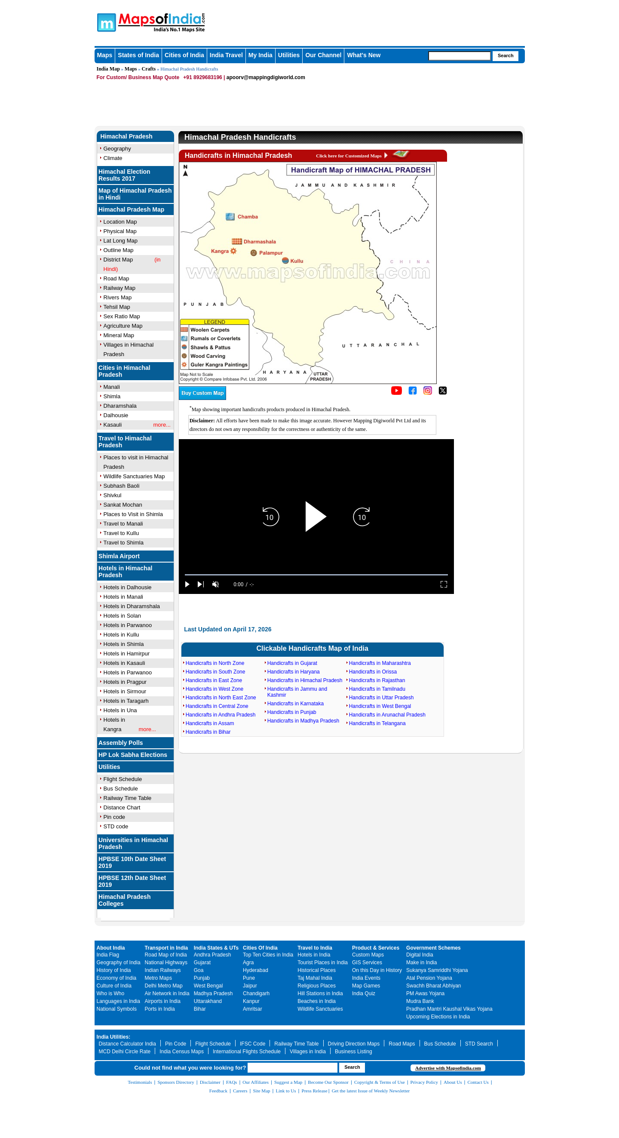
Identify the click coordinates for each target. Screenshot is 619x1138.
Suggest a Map (288, 1082)
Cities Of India (260, 948)
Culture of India (114, 986)
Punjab (202, 978)
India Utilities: (114, 1037)
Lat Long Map (121, 240)
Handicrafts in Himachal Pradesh (305, 680)
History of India (114, 970)
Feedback (218, 1090)
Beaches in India (316, 1001)
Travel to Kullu (121, 533)
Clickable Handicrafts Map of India (312, 648)
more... (162, 424)
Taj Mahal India (314, 978)
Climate (113, 158)
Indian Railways (163, 970)
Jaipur (250, 986)
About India (111, 948)
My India (260, 55)
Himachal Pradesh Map (131, 209)
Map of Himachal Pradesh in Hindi (135, 194)
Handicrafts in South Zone (215, 672)
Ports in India (160, 1009)
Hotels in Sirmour (125, 691)
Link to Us (286, 1090)
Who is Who (111, 993)
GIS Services (367, 963)
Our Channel (323, 55)
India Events (366, 978)
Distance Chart (122, 807)
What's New (363, 55)
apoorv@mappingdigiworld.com (266, 77)
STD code (116, 826)
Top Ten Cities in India (268, 955)
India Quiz (363, 993)
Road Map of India (166, 955)
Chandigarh (256, 993)
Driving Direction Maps (354, 1044)
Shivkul (113, 495)
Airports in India (163, 1001)
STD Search (479, 1044)
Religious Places (316, 986)
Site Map (261, 1090)
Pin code (115, 817)
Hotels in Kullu (121, 634)
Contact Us (478, 1082)
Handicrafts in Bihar (208, 732)
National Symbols (117, 1009)
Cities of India (184, 55)
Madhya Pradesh (213, 993)
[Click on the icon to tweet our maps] (442, 393)
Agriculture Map (123, 326)
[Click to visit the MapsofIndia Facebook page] (412, 393)
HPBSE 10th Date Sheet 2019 (132, 862)
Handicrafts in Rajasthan (377, 680)
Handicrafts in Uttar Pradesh (381, 698)
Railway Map (119, 288)
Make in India (421, 963)
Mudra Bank (420, 1001)
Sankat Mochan (123, 504)
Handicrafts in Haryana (293, 672)
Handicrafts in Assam (210, 723)
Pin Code (175, 1044)
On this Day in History (377, 970)
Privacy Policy (424, 1082)
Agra (248, 963)
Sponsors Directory (175, 1082)
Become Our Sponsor (328, 1082)
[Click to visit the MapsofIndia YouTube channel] (396, 393)
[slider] (316, 574)
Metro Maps (158, 978)
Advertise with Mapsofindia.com (448, 1067)
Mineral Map (119, 335)
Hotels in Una (120, 710)
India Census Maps (181, 1052)
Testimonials (140, 1082)
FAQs (231, 1082)
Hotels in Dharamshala (132, 606)
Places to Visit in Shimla (133, 514)
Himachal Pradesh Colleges (124, 900)
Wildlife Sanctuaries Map (134, 476)
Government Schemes (433, 948)
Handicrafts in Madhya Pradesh (303, 721)
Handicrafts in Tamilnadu (377, 689)
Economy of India (117, 978)
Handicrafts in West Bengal (380, 706)
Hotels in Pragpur (125, 682)
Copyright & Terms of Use (379, 1082)
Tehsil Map (117, 307)
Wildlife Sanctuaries (320, 1009)
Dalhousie (116, 415)
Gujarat (202, 963)
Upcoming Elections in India (438, 1017)
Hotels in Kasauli (124, 663)
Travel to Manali (123, 523)
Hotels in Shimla (124, 644)
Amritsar (252, 1009)
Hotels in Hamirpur (127, 653)
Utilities (289, 55)
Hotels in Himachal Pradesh (125, 571)
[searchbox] (459, 56)
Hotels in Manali (124, 597)
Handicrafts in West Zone (215, 689)
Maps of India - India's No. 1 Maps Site (105, 22)
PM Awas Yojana (425, 993)
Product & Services (375, 948)
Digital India (419, 955)
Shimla (112, 396)
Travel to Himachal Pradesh (125, 442)
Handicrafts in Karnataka (295, 704)
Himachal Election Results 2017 (124, 175)
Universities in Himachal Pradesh (133, 843)
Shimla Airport (119, 556)
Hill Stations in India (320, 993)
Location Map (120, 221)
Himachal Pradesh (127, 136)
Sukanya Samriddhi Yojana (437, 970)
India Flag (108, 955)
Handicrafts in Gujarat (292, 663)
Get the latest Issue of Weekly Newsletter (371, 1090)
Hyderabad (255, 970)
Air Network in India (167, 993)
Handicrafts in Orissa (373, 672)
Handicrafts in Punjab (291, 712)
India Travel (226, 55)
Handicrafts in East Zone (214, 680)
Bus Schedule (121, 788)
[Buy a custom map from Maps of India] (202, 398)
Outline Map (119, 250)
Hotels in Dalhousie (128, 587)
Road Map (116, 278)
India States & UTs (216, 948)
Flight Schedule (123, 779)
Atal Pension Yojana (429, 978)
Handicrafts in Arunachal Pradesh (387, 715)
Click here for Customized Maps (348, 155)
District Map (118, 259)
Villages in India (308, 1052)
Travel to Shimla (124, 542)
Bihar (200, 1009)
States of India (138, 55)
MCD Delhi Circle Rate (125, 1052)
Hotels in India (313, 955)
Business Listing (353, 1052)
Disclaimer (210, 1082)
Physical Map (120, 231)
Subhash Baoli (122, 486)
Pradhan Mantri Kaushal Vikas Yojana (449, 1009)
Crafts (149, 69)
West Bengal (208, 986)
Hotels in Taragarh (126, 701)
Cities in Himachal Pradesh (124, 371)
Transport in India (166, 948)
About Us (453, 1082)
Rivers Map (118, 297)
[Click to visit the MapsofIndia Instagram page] (427, 393)
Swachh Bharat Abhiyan (433, 986)
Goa (199, 970)
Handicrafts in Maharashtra (380, 663)
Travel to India (314, 948)
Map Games (366, 986)
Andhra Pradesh (212, 955)
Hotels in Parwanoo (128, 625)
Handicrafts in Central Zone (217, 706)
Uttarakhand (208, 1001)
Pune (249, 978)
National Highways (166, 963)
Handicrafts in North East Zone (221, 698)
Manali (112, 387)
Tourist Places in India (322, 963)
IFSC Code (252, 1044)
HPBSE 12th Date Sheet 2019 (132, 881)
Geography (117, 148)
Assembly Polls (120, 742)
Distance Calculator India (127, 1044)
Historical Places (316, 970)
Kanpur (251, 1001)
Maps (105, 55)
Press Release (315, 1090)
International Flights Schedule (247, 1052)
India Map (108, 69)
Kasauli (113, 424)
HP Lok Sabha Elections (132, 754)
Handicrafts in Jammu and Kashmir (297, 692)
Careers (240, 1090)
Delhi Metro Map (164, 986)
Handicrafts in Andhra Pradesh (221, 715)
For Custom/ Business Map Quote (138, 77)
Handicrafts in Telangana (377, 723)
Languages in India (118, 1001)
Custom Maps (368, 955)
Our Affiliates (255, 1082)
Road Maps (402, 1044)
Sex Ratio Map (122, 316)
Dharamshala (120, 406)
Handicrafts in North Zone (215, 663)
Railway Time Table (128, 798)
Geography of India (119, 963)
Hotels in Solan (122, 615)
